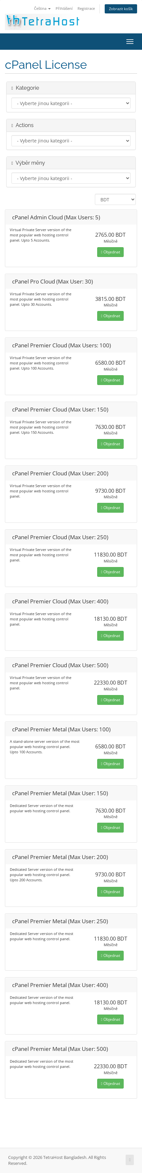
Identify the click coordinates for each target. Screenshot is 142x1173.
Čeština (42, 8)
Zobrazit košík (121, 8)
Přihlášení (64, 8)
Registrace (86, 8)
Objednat (110, 252)
